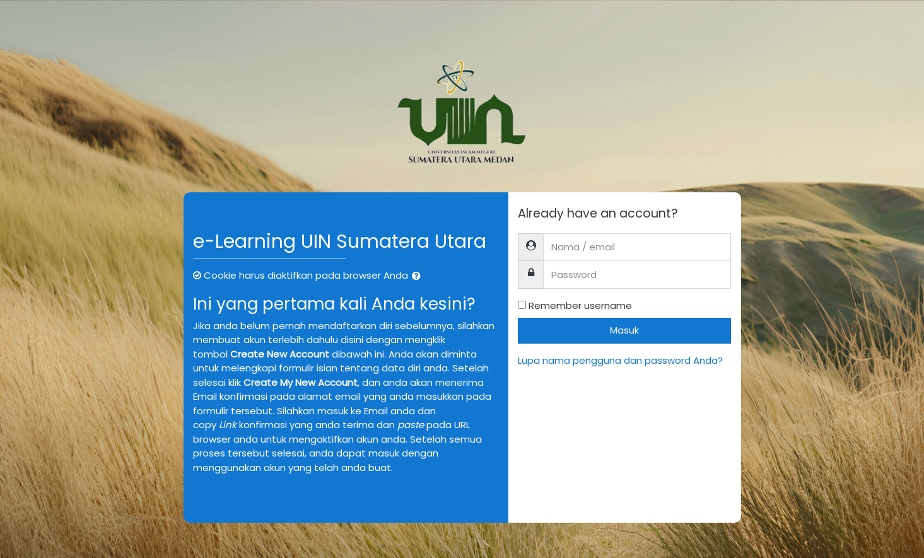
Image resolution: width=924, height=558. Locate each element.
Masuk (624, 330)
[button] (419, 276)
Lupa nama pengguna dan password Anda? (620, 360)
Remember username (580, 305)
